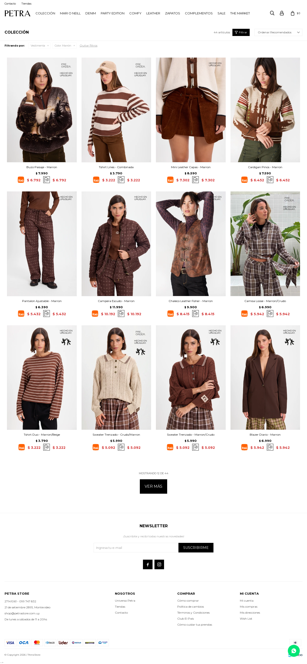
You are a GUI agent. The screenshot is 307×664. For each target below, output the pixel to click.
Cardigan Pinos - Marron (265, 167)
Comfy (135, 13)
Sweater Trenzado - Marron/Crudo (190, 434)
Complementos (199, 13)
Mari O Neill (70, 13)
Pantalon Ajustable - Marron (42, 301)
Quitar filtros (88, 45)
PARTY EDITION (112, 13)
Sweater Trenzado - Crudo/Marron (116, 434)
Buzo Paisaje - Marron (41, 167)
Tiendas (26, 3)
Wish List (246, 618)
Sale (221, 13)
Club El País (185, 618)
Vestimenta (38, 45)
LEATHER (153, 13)
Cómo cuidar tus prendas (194, 624)
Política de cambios (190, 606)
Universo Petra (125, 600)
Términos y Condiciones (193, 612)
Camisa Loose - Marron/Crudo (265, 301)
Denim (90, 13)
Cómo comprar (188, 600)
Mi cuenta (247, 600)
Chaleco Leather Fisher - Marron (191, 301)
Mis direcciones (250, 612)
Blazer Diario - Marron (265, 434)
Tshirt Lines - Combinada (116, 167)
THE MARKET (240, 13)
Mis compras (248, 606)
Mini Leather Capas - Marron (191, 167)
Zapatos (172, 13)
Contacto (10, 3)
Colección (45, 13)
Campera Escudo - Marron (116, 301)
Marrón (63, 45)
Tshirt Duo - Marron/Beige (42, 434)
